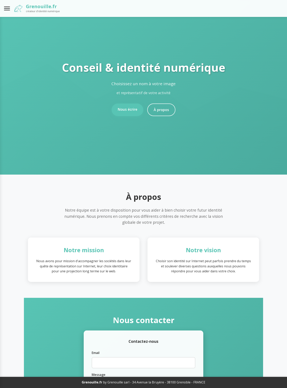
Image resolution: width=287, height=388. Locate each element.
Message (98, 374)
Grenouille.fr (41, 6)
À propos (161, 109)
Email (95, 353)
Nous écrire (127, 109)
